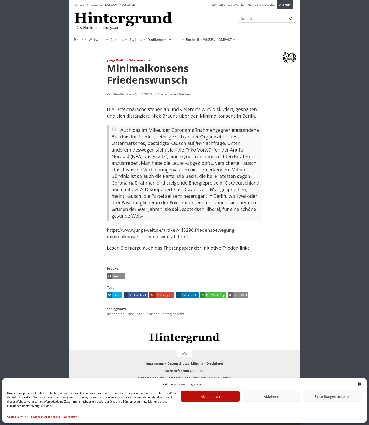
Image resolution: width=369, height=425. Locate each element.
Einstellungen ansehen (332, 396)
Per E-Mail (237, 295)
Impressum (70, 417)
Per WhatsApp (212, 295)
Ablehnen (271, 396)
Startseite (218, 4)
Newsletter (127, 4)
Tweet (114, 295)
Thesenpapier (178, 248)
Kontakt (246, 4)
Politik (78, 39)
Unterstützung (265, 4)
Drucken (115, 276)
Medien (174, 39)
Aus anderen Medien (174, 94)
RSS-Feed (79, 4)
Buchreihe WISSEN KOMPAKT (209, 39)
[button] (359, 384)
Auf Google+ (161, 295)
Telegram (97, 4)
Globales (117, 39)
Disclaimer (214, 363)
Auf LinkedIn (186, 295)
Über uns (233, 4)
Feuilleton (155, 39)
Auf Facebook (135, 295)
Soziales (135, 39)
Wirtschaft (97, 39)
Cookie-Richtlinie (18, 417)
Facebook (111, 4)
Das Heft (285, 5)
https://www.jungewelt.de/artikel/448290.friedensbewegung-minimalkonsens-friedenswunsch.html (172, 233)
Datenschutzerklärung (45, 417)
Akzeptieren (210, 396)
